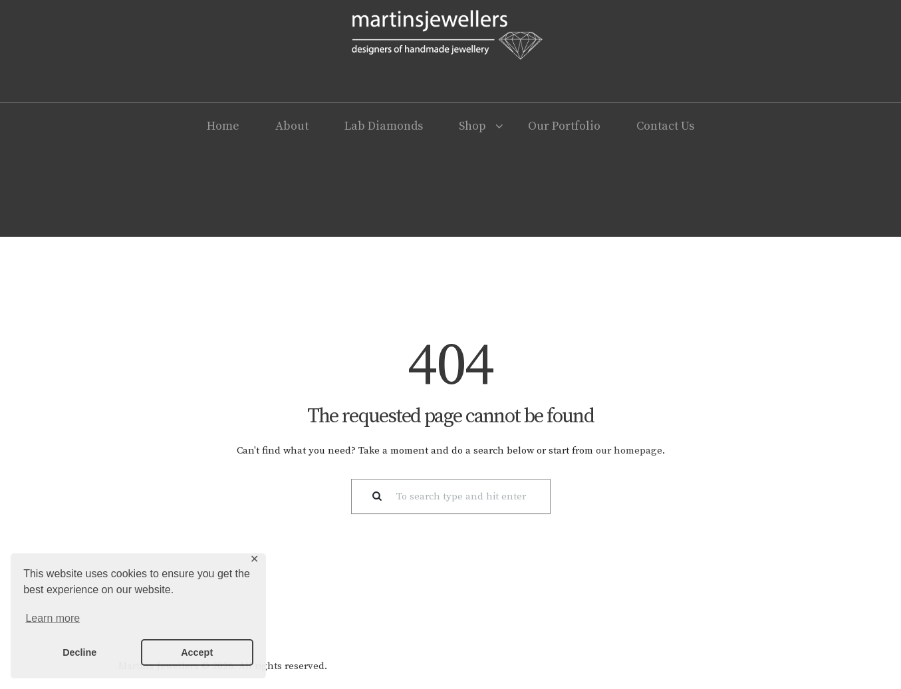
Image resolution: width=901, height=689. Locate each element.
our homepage (629, 450)
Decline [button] (79, 652)
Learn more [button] (52, 618)
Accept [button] (197, 652)
